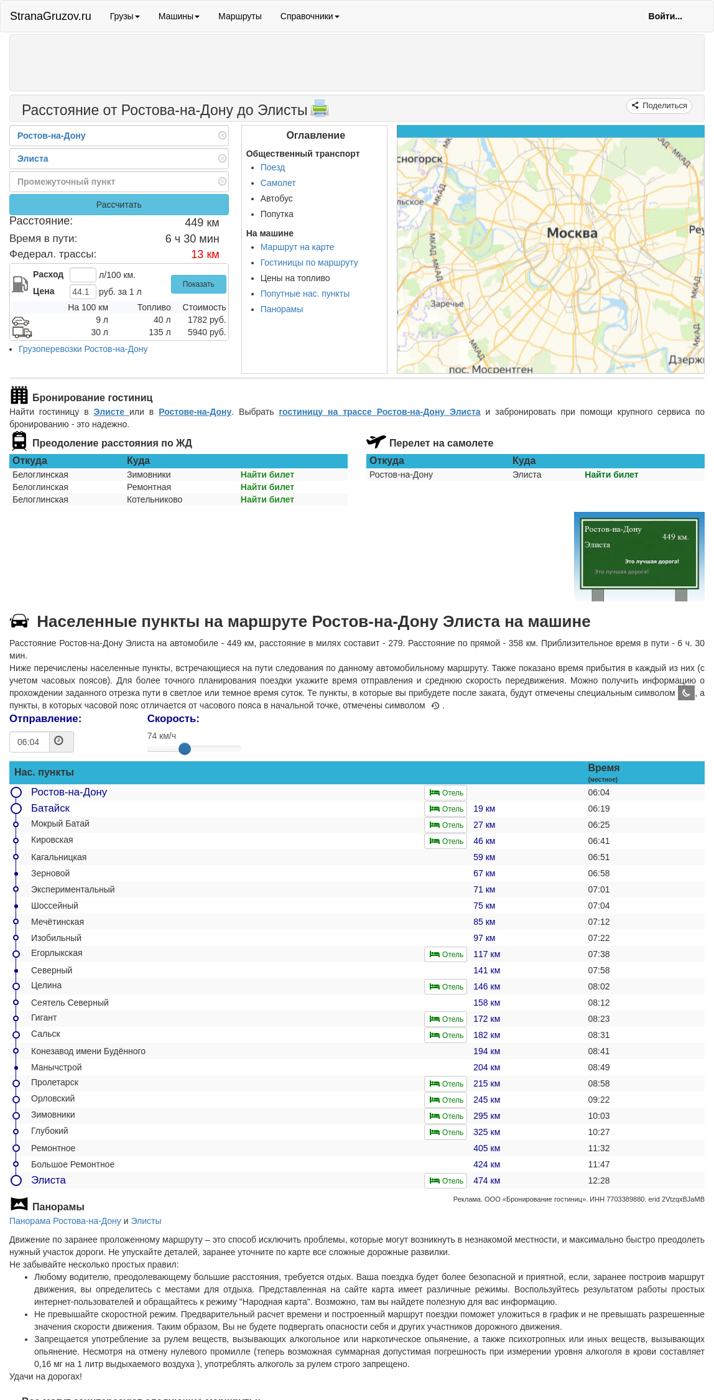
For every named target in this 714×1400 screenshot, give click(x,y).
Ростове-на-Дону (195, 412)
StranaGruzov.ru (50, 16)
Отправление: (45, 719)
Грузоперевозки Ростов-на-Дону (83, 349)
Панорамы (282, 309)
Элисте (111, 412)
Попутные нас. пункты (305, 294)
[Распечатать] (320, 112)
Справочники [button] (310, 16)
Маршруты (240, 16)
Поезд (273, 167)
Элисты (146, 1221)
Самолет (278, 183)
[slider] (184, 749)
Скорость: (173, 719)
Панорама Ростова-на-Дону (65, 1221)
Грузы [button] (125, 16)
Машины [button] (179, 16)
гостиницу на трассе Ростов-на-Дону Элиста (379, 412)
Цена (43, 291)
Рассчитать (119, 205)
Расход (48, 274)
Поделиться (664, 105)
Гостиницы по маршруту (309, 262)
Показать (199, 284)
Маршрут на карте (298, 247)
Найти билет (267, 475)
